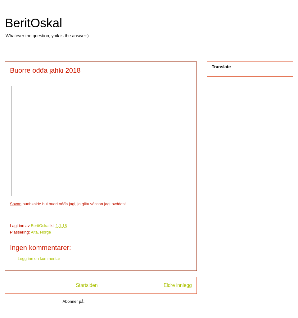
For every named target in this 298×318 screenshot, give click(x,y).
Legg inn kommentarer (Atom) (112, 301)
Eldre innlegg (178, 285)
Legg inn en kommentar (39, 258)
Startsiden (86, 285)
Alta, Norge (41, 232)
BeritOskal (33, 23)
